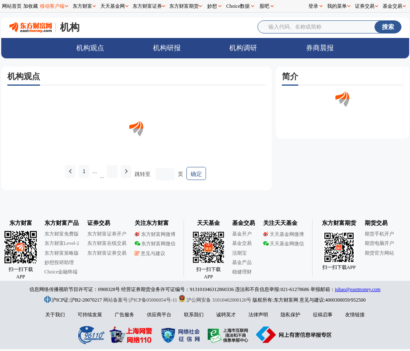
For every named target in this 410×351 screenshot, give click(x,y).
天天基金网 (112, 6)
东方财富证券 (147, 6)
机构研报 (167, 48)
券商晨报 (320, 48)
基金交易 (392, 6)
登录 (313, 6)
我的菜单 (337, 6)
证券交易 (365, 6)
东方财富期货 (184, 6)
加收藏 (30, 6)
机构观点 (90, 48)
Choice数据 (238, 6)
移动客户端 (52, 6)
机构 (70, 27)
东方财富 (82, 6)
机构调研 (243, 48)
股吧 (264, 6)
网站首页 (12, 6)
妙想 (212, 6)
